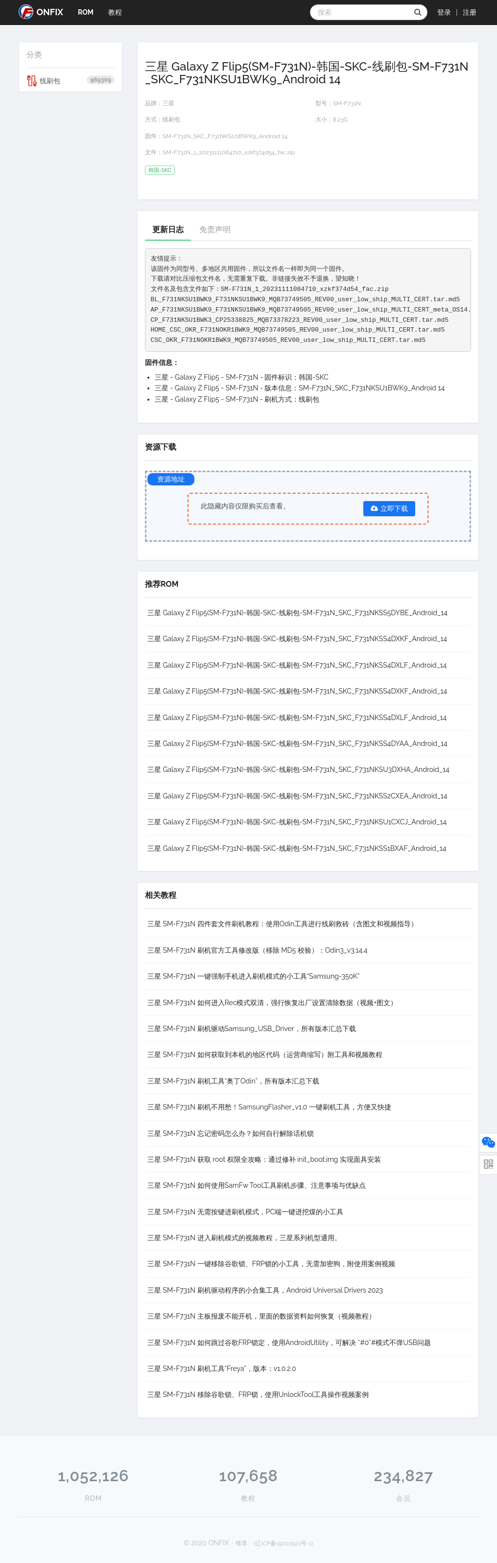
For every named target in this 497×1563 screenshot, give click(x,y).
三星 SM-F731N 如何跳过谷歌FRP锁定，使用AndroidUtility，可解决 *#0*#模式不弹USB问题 (289, 1343)
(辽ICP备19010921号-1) (283, 1543)
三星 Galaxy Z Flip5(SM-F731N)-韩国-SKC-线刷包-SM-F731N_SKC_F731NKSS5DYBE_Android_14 (297, 613)
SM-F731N (347, 103)
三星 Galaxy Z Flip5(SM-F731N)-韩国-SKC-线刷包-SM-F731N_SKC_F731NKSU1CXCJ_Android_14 (297, 822)
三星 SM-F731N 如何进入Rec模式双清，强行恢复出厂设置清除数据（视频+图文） (272, 1003)
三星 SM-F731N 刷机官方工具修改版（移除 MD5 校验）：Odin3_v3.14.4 (257, 950)
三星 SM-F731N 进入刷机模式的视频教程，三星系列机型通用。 (244, 1238)
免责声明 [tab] (215, 229)
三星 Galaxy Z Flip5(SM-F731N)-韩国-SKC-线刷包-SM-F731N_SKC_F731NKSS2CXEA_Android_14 (297, 796)
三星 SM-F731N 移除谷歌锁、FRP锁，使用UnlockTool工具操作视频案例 (258, 1394)
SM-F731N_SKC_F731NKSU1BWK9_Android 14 (225, 136)
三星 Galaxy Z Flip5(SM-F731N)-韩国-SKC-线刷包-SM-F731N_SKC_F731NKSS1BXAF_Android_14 (296, 848)
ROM (86, 12)
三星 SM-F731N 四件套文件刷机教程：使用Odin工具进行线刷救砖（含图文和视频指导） (282, 924)
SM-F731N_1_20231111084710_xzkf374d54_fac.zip (229, 152)
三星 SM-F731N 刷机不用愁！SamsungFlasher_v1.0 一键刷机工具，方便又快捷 (269, 1107)
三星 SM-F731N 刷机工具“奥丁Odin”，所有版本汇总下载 (233, 1081)
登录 (444, 12)
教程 (115, 12)
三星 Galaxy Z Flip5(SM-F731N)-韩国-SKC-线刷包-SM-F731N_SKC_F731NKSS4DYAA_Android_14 (297, 743)
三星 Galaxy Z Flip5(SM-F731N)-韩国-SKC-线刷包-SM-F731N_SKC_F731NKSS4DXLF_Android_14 (297, 665)
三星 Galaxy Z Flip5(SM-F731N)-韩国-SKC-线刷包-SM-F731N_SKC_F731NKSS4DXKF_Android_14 (297, 639)
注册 (469, 12)
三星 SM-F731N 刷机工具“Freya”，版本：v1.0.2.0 (221, 1368)
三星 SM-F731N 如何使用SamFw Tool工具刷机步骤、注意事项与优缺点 (256, 1185)
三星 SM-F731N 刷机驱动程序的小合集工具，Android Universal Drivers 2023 (265, 1290)
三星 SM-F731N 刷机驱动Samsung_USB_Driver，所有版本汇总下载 (251, 1029)
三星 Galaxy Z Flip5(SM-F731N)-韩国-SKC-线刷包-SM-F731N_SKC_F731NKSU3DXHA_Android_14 (298, 769)
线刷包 (70, 80)
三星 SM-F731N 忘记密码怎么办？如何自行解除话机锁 (230, 1133)
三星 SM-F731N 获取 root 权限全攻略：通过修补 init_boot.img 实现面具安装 (264, 1159)
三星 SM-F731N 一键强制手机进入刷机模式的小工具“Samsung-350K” (253, 976)
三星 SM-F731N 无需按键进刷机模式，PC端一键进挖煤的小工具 (245, 1212)
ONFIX (41, 11)
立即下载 (389, 508)
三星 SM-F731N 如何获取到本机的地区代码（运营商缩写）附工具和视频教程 (264, 1054)
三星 (168, 103)
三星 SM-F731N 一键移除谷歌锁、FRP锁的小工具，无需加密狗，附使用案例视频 (271, 1264)
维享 (241, 1543)
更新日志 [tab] (168, 229)
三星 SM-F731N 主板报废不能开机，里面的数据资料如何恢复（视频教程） (261, 1316)
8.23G (340, 119)
